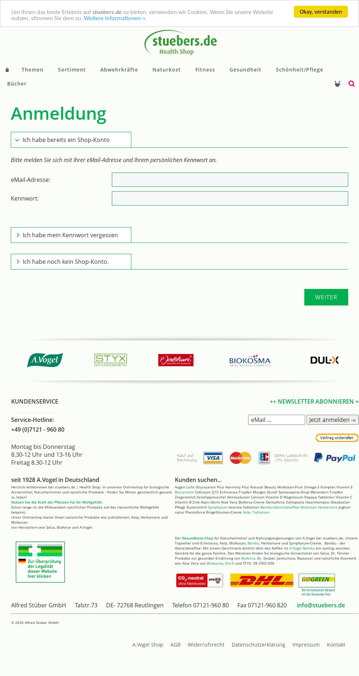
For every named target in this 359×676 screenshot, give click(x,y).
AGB (176, 644)
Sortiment (72, 69)
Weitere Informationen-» (115, 18)
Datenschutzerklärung (258, 644)
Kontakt (336, 644)
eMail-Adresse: (30, 180)
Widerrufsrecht (206, 644)
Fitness (205, 69)
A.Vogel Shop (147, 644)
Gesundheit (246, 69)
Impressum (306, 644)
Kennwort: (25, 198)
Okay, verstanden (321, 11)
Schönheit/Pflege (299, 69)
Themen (33, 69)
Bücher (17, 83)
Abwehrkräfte (119, 69)
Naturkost (167, 69)
